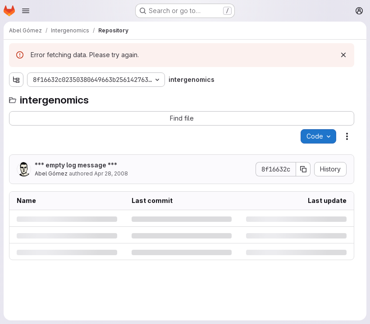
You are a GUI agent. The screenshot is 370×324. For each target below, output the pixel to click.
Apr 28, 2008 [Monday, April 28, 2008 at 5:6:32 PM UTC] (111, 173)
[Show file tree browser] (16, 79)
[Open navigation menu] (25, 11)
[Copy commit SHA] (303, 169)
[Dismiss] (343, 55)
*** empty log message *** (76, 165)
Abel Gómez (51, 173)
